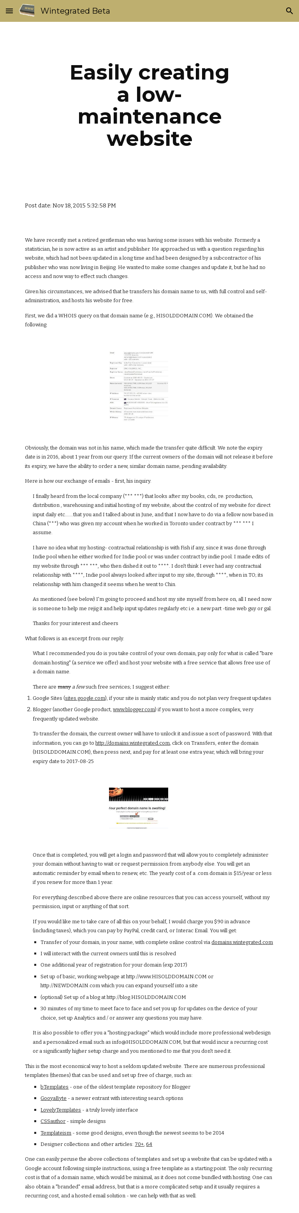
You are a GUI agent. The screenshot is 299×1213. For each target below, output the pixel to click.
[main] (149, 105)
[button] (9, 10)
